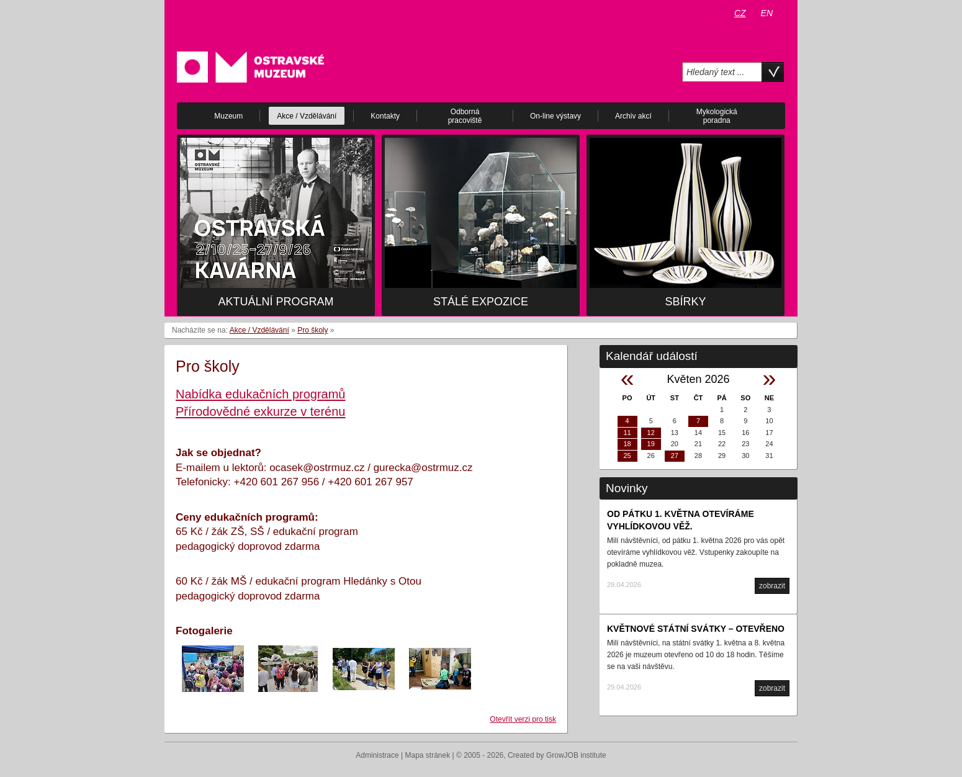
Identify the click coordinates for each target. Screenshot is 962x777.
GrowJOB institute (576, 755)
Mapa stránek (428, 755)
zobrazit (772, 586)
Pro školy (312, 330)
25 (627, 455)
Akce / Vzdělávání (259, 330)
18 (627, 443)
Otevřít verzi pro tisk (523, 719)
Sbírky (685, 301)
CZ (740, 13)
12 (651, 432)
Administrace (377, 755)
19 (651, 443)
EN (767, 13)
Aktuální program (275, 301)
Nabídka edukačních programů (261, 394)
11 (627, 432)
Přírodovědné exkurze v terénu (261, 411)
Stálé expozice (480, 301)
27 (674, 455)
